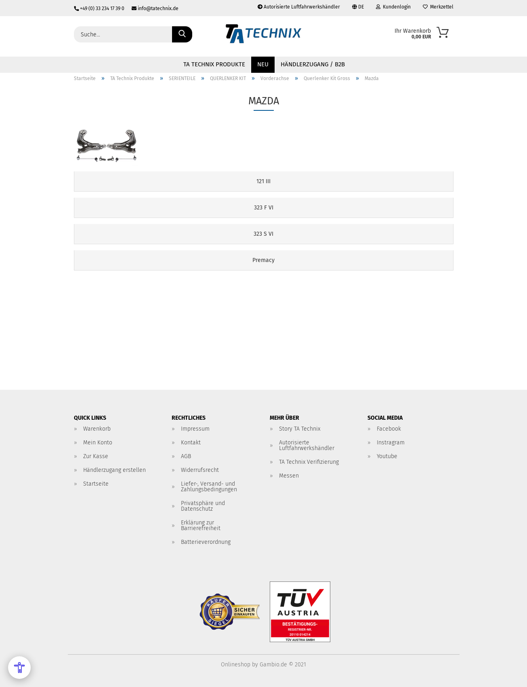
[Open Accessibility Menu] (19, 667)
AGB (186, 456)
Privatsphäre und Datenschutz (203, 506)
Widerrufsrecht (200, 470)
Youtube (387, 456)
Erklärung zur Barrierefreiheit (200, 525)
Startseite (96, 483)
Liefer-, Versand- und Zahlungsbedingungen (209, 486)
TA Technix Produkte (214, 64)
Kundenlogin (393, 7)
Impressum (195, 428)
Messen (289, 475)
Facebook (389, 428)
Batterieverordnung (206, 542)
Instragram (391, 442)
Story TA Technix (299, 428)
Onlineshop (235, 664)
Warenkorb (97, 428)
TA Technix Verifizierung (309, 462)
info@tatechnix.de (152, 8)
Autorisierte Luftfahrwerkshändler (299, 7)
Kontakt (191, 442)
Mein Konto (97, 442)
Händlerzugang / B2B (313, 64)
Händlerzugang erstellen (114, 470)
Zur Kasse (95, 456)
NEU (263, 64)
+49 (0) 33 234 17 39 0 (100, 8)
